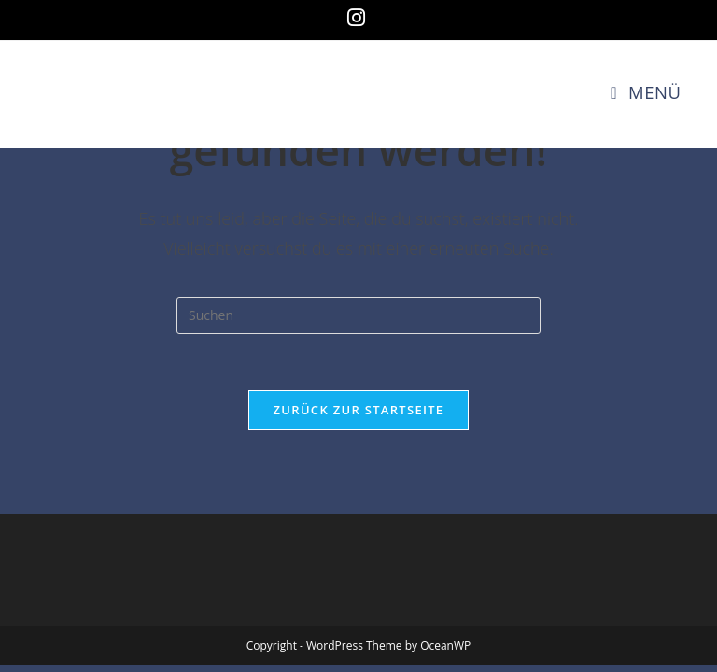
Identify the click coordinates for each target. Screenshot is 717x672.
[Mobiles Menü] (646, 92)
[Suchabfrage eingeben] (358, 315)
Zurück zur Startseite (359, 409)
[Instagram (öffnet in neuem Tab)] (359, 17)
